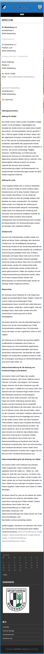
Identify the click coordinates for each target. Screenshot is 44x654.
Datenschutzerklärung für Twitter (13, 541)
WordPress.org (7, 638)
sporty (25, 649)
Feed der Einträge (8, 631)
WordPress (18, 649)
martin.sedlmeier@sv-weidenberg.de (21, 77)
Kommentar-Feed (8, 634)
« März (5, 575)
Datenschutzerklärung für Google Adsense (24, 535)
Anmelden (6, 627)
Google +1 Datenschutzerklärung (14, 538)
